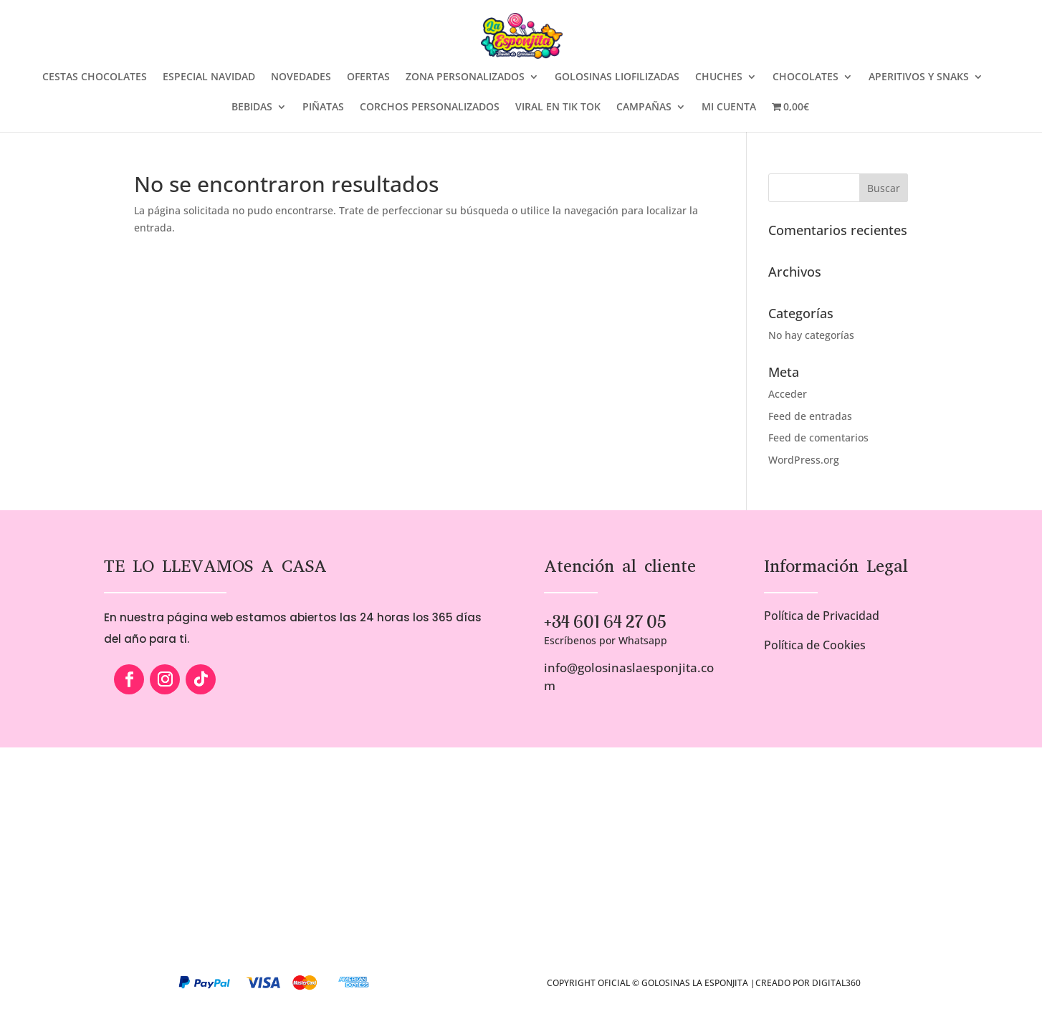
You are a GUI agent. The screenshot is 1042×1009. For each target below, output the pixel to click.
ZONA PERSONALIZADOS (465, 77)
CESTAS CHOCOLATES (94, 77)
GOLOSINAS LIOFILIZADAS (617, 77)
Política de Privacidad (821, 615)
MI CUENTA (729, 107)
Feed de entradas (810, 416)
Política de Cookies (815, 645)
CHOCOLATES (805, 77)
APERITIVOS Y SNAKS (919, 77)
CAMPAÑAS (643, 107)
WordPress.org (803, 460)
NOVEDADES (301, 77)
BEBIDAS (251, 107)
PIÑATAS (323, 107)
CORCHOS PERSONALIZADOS (430, 107)
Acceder (787, 394)
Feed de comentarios (818, 437)
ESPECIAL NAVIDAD (209, 77)
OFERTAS (368, 77)
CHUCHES (718, 77)
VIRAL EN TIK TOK (558, 107)
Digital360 (836, 983)
